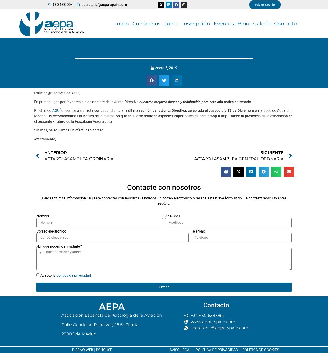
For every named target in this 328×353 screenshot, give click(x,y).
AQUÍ (56, 110)
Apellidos (172, 216)
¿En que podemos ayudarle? (59, 246)
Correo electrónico (51, 231)
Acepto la (65, 275)
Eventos (224, 24)
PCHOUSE (104, 350)
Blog (243, 24)
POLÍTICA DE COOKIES (260, 350)
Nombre (42, 216)
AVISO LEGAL (180, 350)
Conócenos (147, 24)
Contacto (285, 24)
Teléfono (198, 231)
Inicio (122, 24)
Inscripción (196, 24)
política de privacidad (73, 275)
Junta (171, 24)
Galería (262, 24)
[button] (151, 80)
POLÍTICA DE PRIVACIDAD (217, 350)
